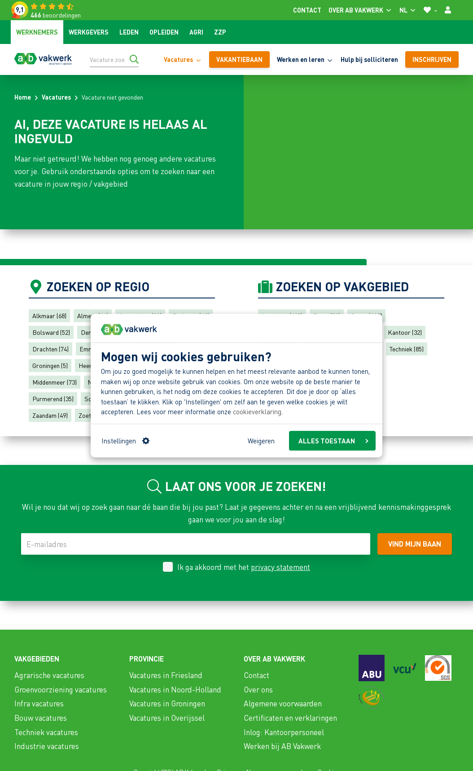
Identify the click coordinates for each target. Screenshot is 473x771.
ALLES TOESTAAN (333, 440)
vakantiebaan (239, 59)
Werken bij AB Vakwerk (282, 746)
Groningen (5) (50, 365)
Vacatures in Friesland (165, 675)
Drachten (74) (50, 349)
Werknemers (37, 32)
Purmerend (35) (53, 398)
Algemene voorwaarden (283, 703)
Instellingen (125, 440)
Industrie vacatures (46, 746)
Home (22, 97)
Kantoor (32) (405, 332)
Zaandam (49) (50, 415)
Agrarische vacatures (49, 675)
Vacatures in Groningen (167, 703)
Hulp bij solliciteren (369, 59)
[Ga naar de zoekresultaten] (134, 59)
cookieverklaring (257, 411)
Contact (307, 10)
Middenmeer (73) (54, 382)
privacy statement (280, 567)
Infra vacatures (39, 703)
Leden (129, 32)
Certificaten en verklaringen (290, 718)
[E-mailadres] (195, 544)
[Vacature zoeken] (114, 59)
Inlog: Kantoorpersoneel (284, 732)
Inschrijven (431, 59)
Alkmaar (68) (49, 315)
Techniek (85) (407, 349)
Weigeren (261, 440)
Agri (196, 32)
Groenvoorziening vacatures (60, 689)
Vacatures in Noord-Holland (175, 689)
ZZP (220, 32)
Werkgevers (89, 32)
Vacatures (56, 97)
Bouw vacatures (40, 718)
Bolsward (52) (51, 332)
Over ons (258, 689)
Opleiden (164, 32)
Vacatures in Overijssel (167, 718)
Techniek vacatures (46, 732)
